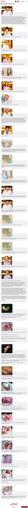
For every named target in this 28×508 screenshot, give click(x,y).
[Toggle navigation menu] (26, 1)
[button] (23, 1)
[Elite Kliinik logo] (3, 1)
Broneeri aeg (24, 506)
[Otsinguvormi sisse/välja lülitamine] (20, 1)
